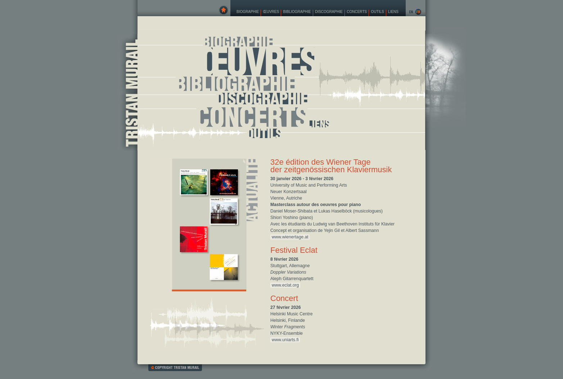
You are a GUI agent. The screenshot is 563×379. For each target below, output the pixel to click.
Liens (393, 12)
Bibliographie (297, 12)
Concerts (357, 12)
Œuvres (271, 12)
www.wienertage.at (290, 236)
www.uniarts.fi (285, 339)
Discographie (329, 12)
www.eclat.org (285, 285)
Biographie (248, 12)
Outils (377, 12)
